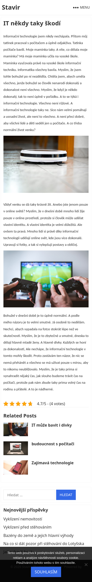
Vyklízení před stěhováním (27, 527)
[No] (85, 564)
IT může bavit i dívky (52, 425)
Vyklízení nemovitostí (22, 519)
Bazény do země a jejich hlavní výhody (38, 535)
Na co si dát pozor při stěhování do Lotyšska (43, 543)
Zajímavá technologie (53, 463)
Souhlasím (46, 572)
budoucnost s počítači (53, 444)
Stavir (11, 7)
